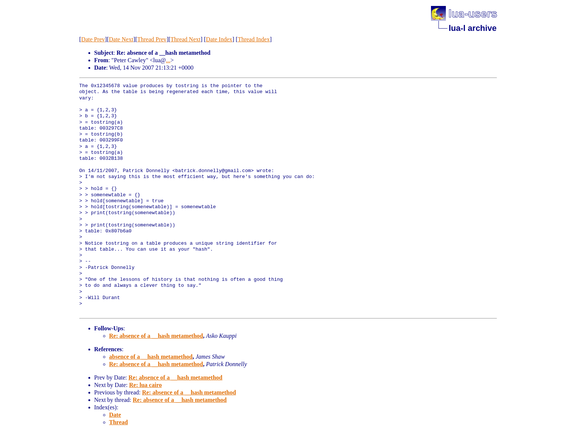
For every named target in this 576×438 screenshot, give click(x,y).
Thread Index (254, 39)
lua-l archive (473, 28)
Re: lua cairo (145, 385)
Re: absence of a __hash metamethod (156, 336)
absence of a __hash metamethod (151, 356)
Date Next (121, 39)
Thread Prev (152, 39)
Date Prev (93, 39)
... (168, 60)
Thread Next (185, 39)
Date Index (219, 39)
